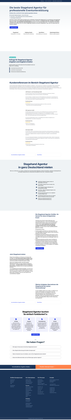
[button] (35, 347)
